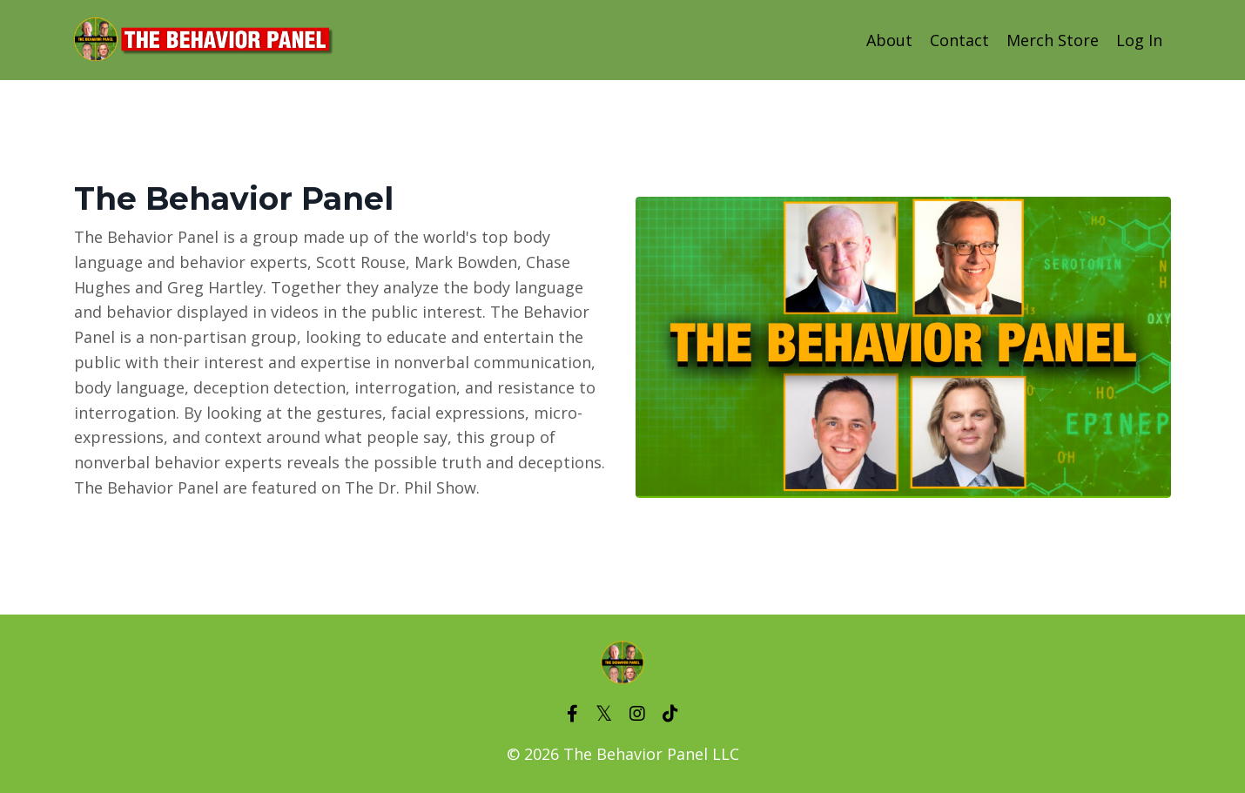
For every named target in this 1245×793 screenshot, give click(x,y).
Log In (1139, 40)
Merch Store (1052, 40)
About (889, 40)
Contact (959, 40)
